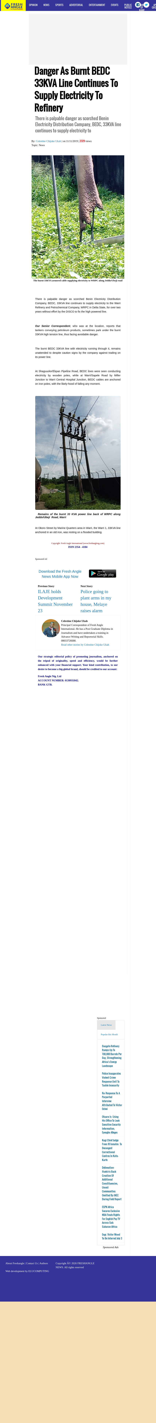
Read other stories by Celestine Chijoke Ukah (85, 644)
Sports (59, 5)
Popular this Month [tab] (109, 1034)
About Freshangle (14, 1263)
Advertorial (76, 5)
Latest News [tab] (106, 1025)
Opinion (33, 5)
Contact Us (32, 1263)
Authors (43, 1263)
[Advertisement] (66, 39)
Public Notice (128, 6)
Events (114, 5)
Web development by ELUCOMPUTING (27, 1271)
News (46, 5)
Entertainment (97, 5)
